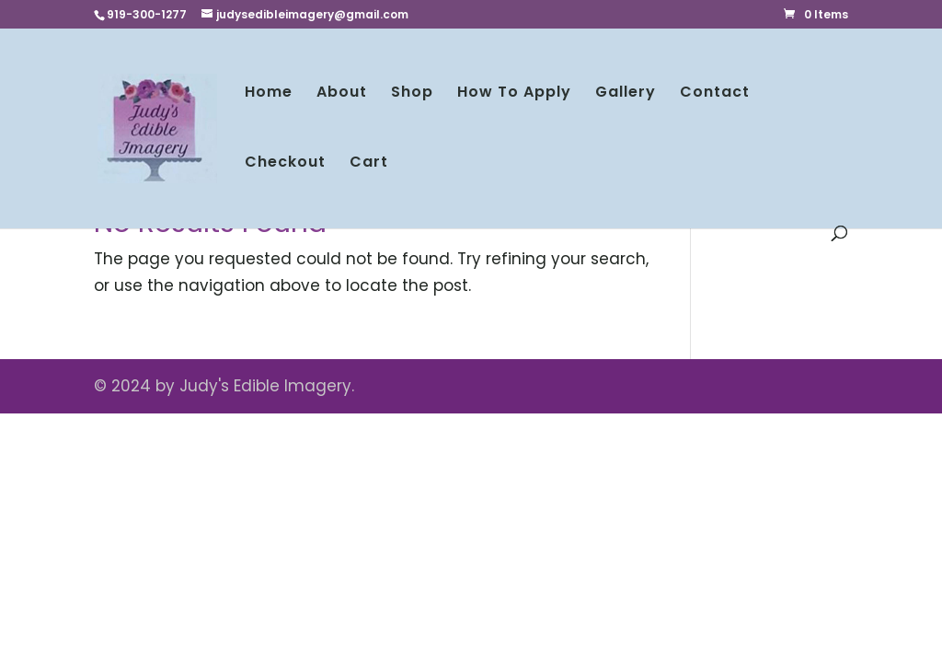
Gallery (625, 94)
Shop (412, 94)
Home (269, 94)
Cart (369, 164)
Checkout (285, 164)
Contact (715, 94)
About (341, 94)
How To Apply (514, 94)
